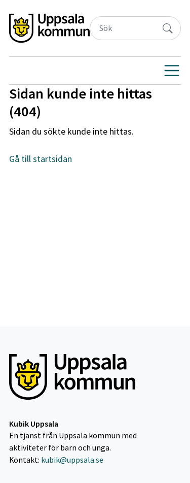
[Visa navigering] (172, 70)
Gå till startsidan (40, 159)
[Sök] (122, 28)
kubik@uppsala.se (72, 460)
